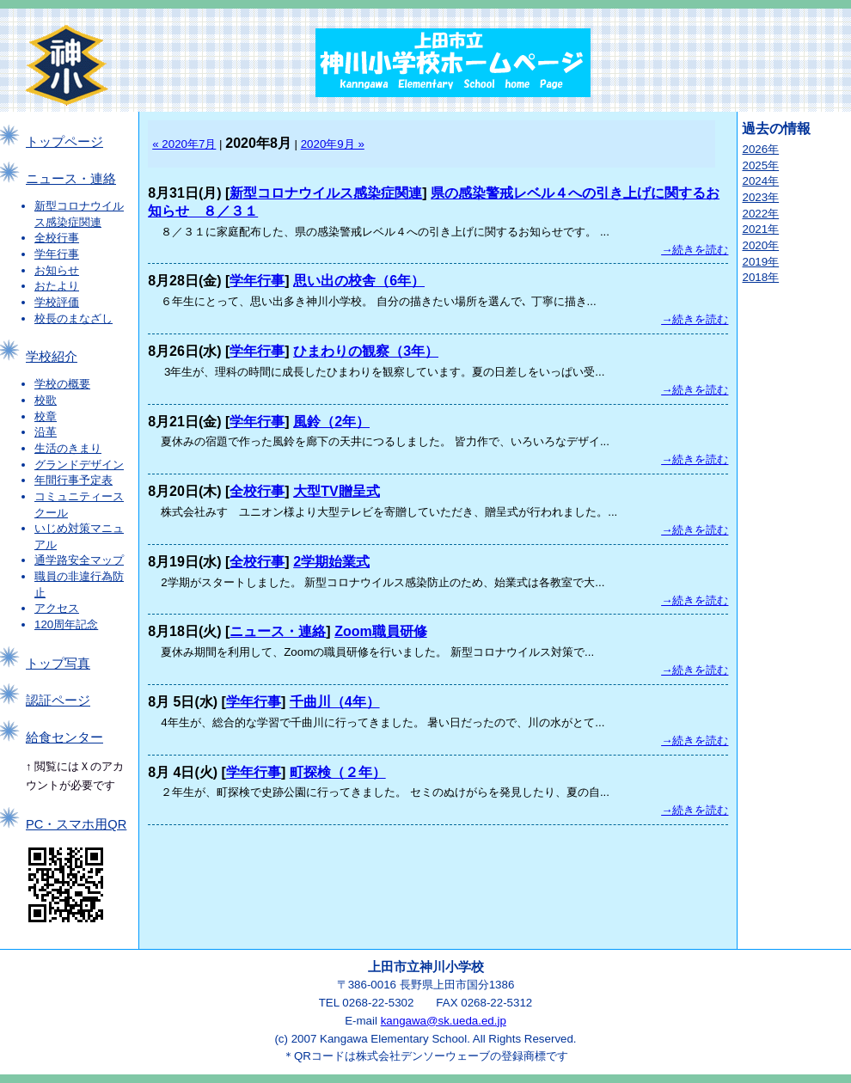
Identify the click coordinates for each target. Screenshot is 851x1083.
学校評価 (56, 302)
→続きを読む (694, 249)
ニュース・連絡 (71, 179)
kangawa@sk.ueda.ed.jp (443, 1020)
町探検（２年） (338, 772)
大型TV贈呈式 (336, 491)
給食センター (64, 737)
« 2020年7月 (184, 144)
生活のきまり (67, 448)
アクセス (56, 608)
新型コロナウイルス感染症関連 (326, 193)
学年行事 (56, 254)
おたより (56, 285)
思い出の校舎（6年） (359, 280)
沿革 (45, 431)
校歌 (45, 400)
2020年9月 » (332, 144)
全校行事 (56, 237)
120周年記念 (66, 624)
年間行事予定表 (73, 480)
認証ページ (58, 700)
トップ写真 (58, 663)
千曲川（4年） (335, 701)
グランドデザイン (79, 464)
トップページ (64, 142)
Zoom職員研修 (380, 631)
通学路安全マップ (79, 560)
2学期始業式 (331, 561)
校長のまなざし (73, 318)
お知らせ (56, 270)
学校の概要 (62, 383)
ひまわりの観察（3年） (365, 351)
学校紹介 (51, 357)
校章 (45, 416)
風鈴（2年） (331, 421)
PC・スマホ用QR (76, 824)
